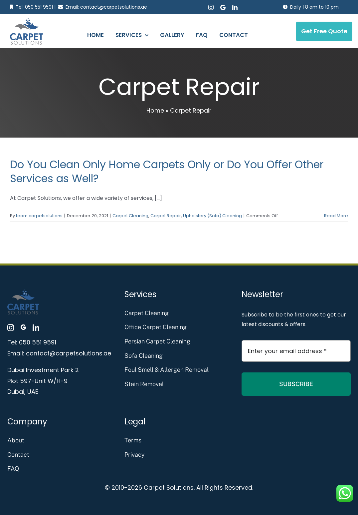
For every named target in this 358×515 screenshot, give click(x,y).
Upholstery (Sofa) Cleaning (212, 216)
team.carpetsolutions (39, 216)
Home (155, 110)
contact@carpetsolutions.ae (113, 7)
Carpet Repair (165, 216)
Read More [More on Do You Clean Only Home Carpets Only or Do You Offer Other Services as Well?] (336, 216)
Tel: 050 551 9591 (34, 7)
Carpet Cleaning (130, 216)
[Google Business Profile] (223, 7)
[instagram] (211, 7)
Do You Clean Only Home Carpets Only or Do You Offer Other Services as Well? (166, 171)
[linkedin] (235, 7)
